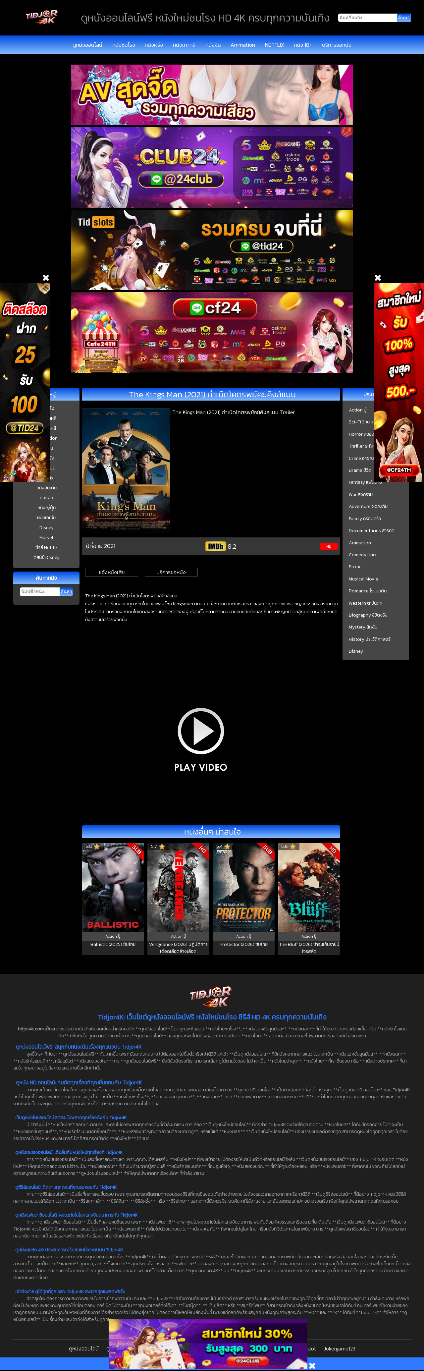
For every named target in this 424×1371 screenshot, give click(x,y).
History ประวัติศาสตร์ (370, 639)
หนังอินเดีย (46, 487)
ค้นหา (66, 591)
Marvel (46, 537)
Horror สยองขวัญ (366, 434)
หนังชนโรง (123, 45)
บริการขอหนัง (336, 45)
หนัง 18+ (303, 45)
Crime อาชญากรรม (367, 458)
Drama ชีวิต (360, 470)
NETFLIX (274, 45)
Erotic (355, 567)
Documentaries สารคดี (372, 530)
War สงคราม (361, 494)
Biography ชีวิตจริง (368, 615)
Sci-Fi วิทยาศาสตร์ (367, 422)
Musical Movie (363, 579)
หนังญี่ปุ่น (46, 507)
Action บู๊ (358, 410)
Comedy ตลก (362, 555)
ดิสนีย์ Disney (46, 557)
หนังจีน (213, 45)
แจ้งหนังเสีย (112, 572)
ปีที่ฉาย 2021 (100, 545)
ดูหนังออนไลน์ (87, 45)
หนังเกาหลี (184, 45)
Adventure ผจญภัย (368, 506)
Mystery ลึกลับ (363, 627)
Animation (243, 45)
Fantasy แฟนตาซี (365, 482)
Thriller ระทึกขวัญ (366, 446)
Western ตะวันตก (366, 603)
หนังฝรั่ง (154, 45)
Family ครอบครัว (365, 519)
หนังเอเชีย (46, 517)
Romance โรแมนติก (368, 591)
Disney (46, 527)
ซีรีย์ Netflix (46, 547)
